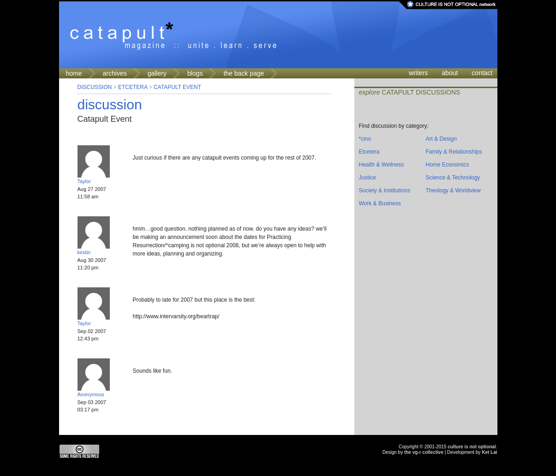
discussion (110, 104)
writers (418, 73)
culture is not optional (472, 446)
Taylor (84, 181)
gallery (157, 73)
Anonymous (91, 394)
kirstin (84, 252)
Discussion (95, 87)
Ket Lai (489, 452)
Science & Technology (453, 177)
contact (482, 73)
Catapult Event (177, 87)
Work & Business (380, 203)
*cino (365, 139)
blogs (195, 73)
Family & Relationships (454, 152)
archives (115, 73)
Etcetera (132, 87)
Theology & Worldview (453, 190)
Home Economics (447, 164)
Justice (367, 177)
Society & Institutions (384, 190)
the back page (243, 73)
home (74, 73)
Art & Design (441, 139)
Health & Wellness (381, 164)
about (450, 73)
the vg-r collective (423, 452)
